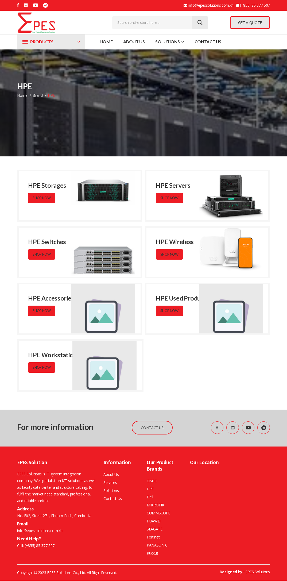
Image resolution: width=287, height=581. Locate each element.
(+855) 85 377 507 (39, 545)
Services (110, 482)
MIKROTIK (155, 505)
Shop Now (42, 198)
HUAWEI (154, 521)
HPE (150, 489)
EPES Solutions (257, 572)
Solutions (169, 41)
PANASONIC (157, 545)
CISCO (152, 481)
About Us (134, 41)
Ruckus (152, 553)
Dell (150, 497)
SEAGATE (154, 529)
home (22, 95)
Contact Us (208, 41)
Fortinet (153, 537)
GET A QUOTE (250, 22)
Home (106, 41)
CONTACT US (151, 427)
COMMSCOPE (158, 513)
